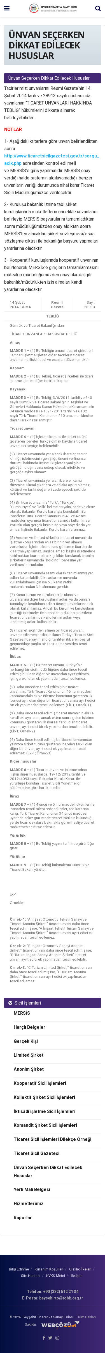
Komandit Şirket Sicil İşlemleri (45, 1125)
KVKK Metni (55, 1276)
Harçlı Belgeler (29, 1027)
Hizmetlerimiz (28, 1203)
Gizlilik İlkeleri (80, 1269)
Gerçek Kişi (26, 1041)
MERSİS (22, 1013)
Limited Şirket (28, 1055)
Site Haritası (30, 1276)
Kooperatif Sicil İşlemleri (40, 1083)
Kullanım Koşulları (49, 1269)
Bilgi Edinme (19, 1269)
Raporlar (23, 1217)
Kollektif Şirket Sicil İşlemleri (44, 1097)
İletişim (77, 1276)
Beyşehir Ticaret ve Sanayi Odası (48, 1317)
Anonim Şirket (29, 1069)
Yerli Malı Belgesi (32, 1189)
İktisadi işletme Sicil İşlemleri (44, 1111)
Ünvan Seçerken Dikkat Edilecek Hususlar (48, 1171)
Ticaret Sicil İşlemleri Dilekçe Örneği (52, 1139)
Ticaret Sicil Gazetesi (36, 1153)
